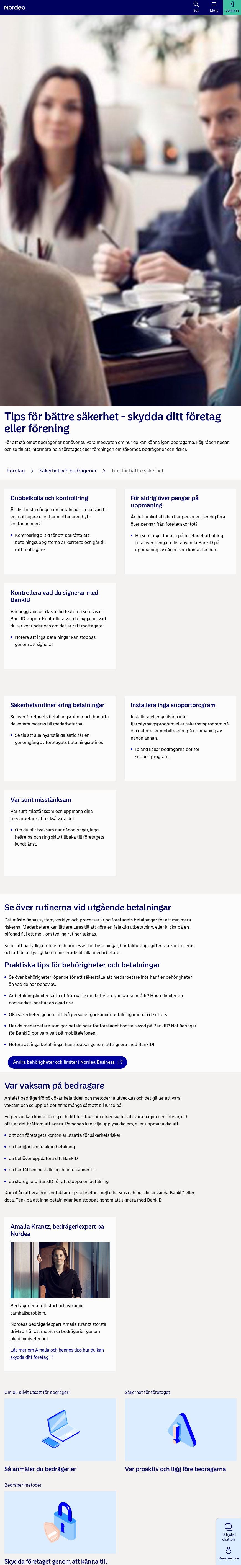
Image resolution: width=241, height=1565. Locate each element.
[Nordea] (14, 7)
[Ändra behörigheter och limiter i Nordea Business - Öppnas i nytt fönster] (67, 1062)
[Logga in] (232, 7)
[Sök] (196, 7)
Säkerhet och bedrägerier (68, 471)
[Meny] (214, 7)
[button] (228, 1531)
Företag (16, 471)
